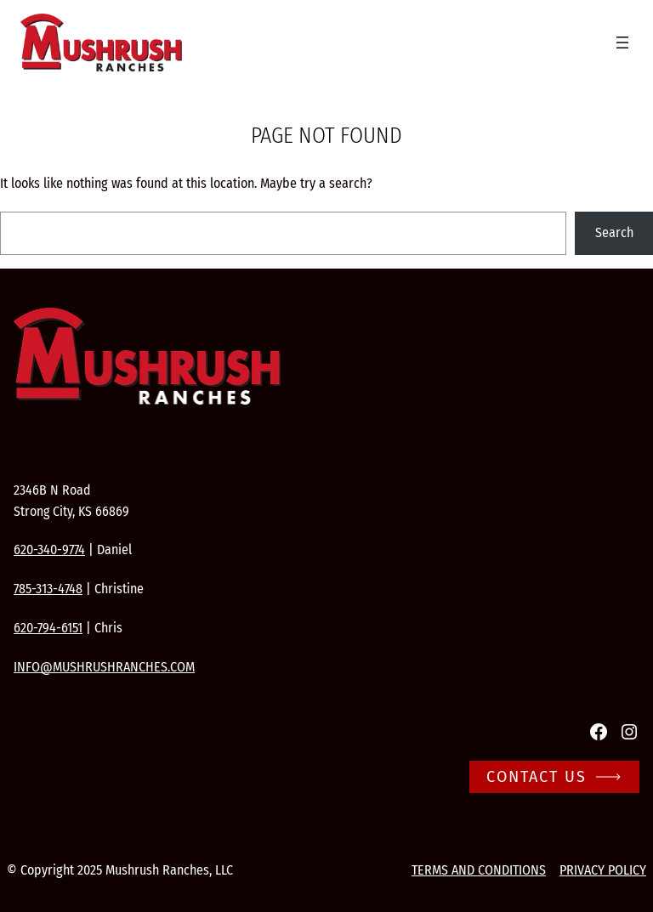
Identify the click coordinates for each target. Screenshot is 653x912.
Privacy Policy (602, 870)
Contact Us (536, 777)
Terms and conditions (479, 870)
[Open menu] (622, 42)
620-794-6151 (48, 628)
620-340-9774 (49, 549)
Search (614, 232)
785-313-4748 (48, 589)
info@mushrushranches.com (104, 667)
